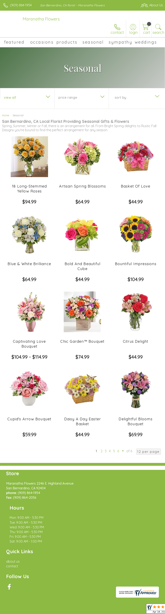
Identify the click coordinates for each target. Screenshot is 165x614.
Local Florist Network (68, 606)
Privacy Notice (39, 606)
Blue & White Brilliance (29, 263)
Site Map (94, 606)
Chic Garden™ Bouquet (82, 341)
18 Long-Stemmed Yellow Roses (29, 188)
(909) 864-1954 (21, 5)
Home (5, 115)
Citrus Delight (135, 341)
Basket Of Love (135, 186)
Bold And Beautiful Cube (83, 266)
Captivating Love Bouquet (29, 344)
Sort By (120, 97)
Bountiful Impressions (135, 263)
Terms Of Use (15, 606)
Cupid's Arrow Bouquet (29, 419)
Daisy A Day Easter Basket (82, 421)
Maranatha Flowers (41, 18)
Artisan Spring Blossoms (82, 186)
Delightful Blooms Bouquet (135, 421)
